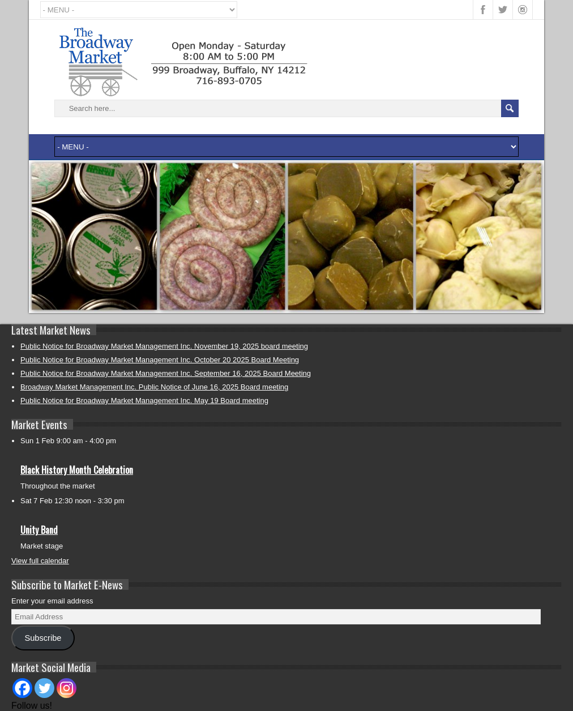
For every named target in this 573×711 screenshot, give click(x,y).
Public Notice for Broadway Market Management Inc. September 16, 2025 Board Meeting (165, 373)
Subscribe (42, 638)
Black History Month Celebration (76, 470)
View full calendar (40, 560)
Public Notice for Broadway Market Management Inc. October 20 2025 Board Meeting (159, 360)
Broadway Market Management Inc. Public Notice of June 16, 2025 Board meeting (154, 387)
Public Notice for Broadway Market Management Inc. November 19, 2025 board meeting (164, 346)
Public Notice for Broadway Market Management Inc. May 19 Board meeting (144, 400)
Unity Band (39, 530)
